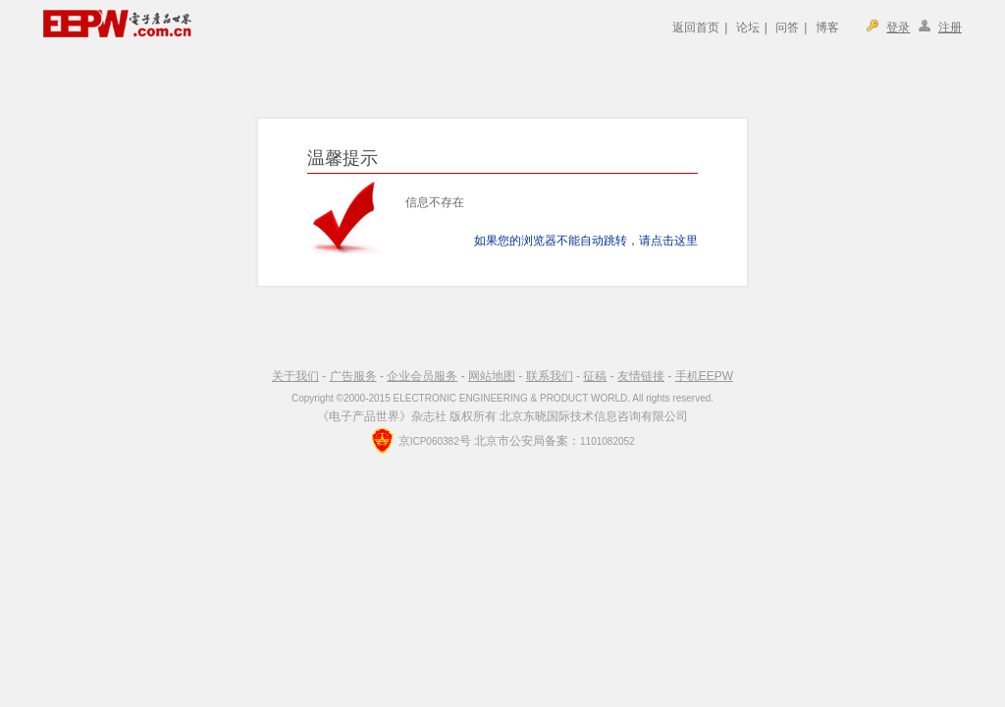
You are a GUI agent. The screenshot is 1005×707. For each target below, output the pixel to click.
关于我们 (295, 376)
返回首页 (695, 27)
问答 (787, 27)
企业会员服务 (422, 376)
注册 (950, 27)
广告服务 (353, 376)
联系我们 (549, 376)
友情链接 (640, 376)
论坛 (748, 27)
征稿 (595, 376)
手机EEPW (704, 376)
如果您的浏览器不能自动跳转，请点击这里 (586, 240)
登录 (898, 27)
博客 (827, 27)
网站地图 (491, 376)
